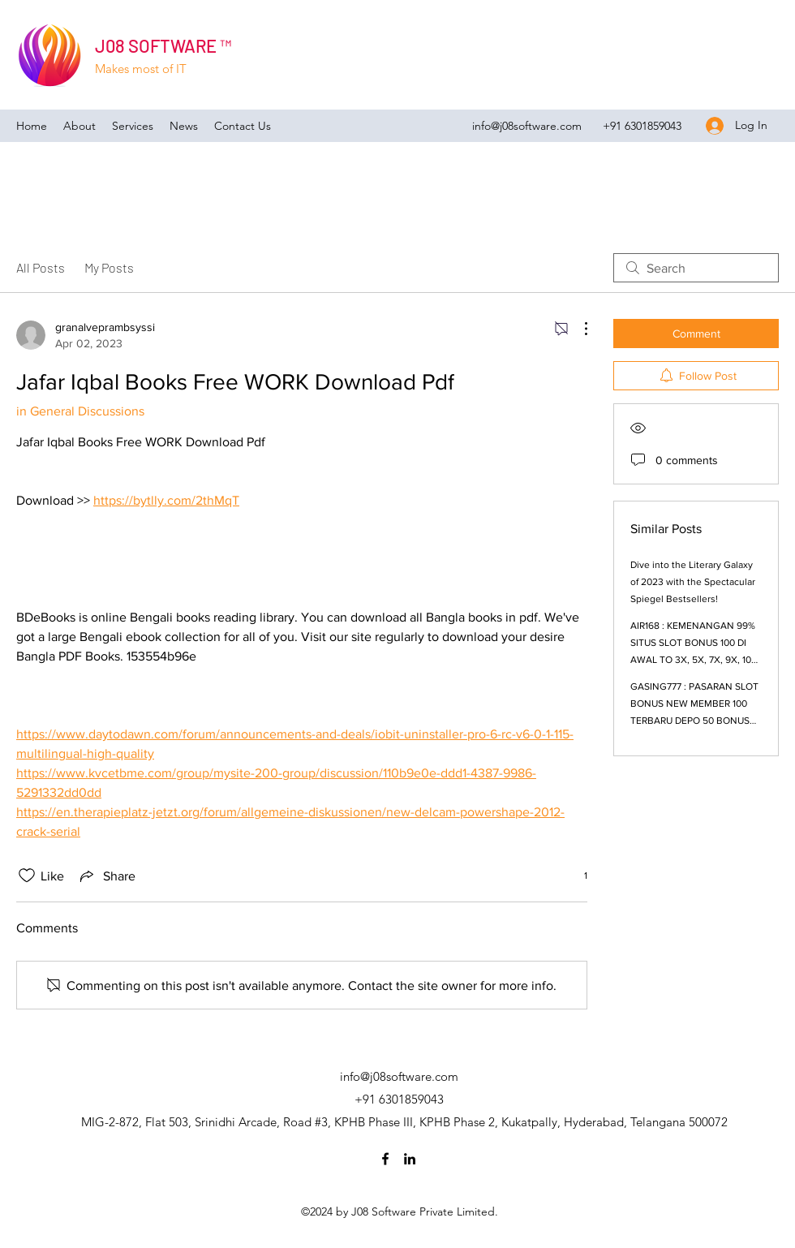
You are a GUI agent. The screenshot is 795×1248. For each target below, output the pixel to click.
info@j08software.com (527, 125)
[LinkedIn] (410, 1159)
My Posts (109, 267)
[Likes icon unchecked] (26, 875)
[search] (696, 267)
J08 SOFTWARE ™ (163, 45)
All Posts (40, 267)
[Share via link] (106, 875)
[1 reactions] (576, 876)
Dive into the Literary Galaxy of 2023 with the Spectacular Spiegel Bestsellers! (692, 582)
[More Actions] (577, 328)
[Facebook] (385, 1159)
